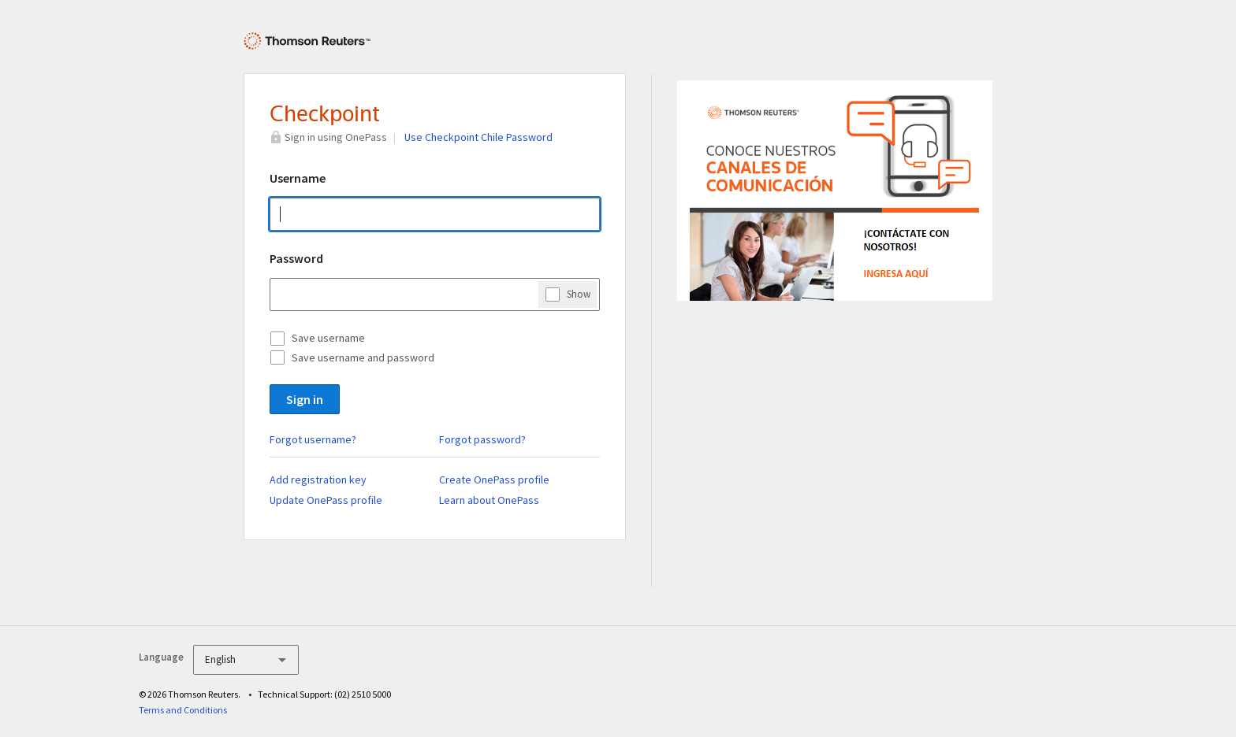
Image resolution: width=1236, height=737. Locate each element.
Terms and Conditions (183, 710)
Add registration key (318, 479)
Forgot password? (482, 439)
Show (578, 294)
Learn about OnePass (489, 500)
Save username (328, 338)
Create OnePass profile (494, 479)
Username (298, 178)
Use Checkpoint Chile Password (478, 137)
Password (296, 258)
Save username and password (363, 357)
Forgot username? (313, 439)
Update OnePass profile (326, 500)
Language (161, 657)
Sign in (304, 399)
